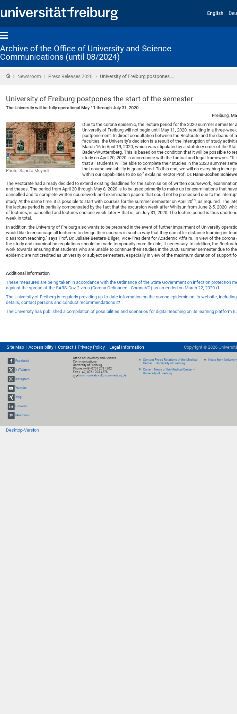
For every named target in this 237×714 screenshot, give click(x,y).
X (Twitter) (22, 370)
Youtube (21, 388)
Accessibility (40, 347)
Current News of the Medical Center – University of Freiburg (169, 371)
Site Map (15, 347)
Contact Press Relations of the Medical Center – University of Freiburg (170, 361)
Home (8, 75)
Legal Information (126, 347)
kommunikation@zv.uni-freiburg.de (102, 375)
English (215, 13)
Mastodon (22, 415)
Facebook (22, 361)
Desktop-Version (22, 430)
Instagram (22, 379)
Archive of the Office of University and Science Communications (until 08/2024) (85, 53)
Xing (18, 397)
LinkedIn (21, 406)
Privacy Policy (91, 347)
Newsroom (29, 76)
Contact (65, 347)
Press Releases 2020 (70, 76)
